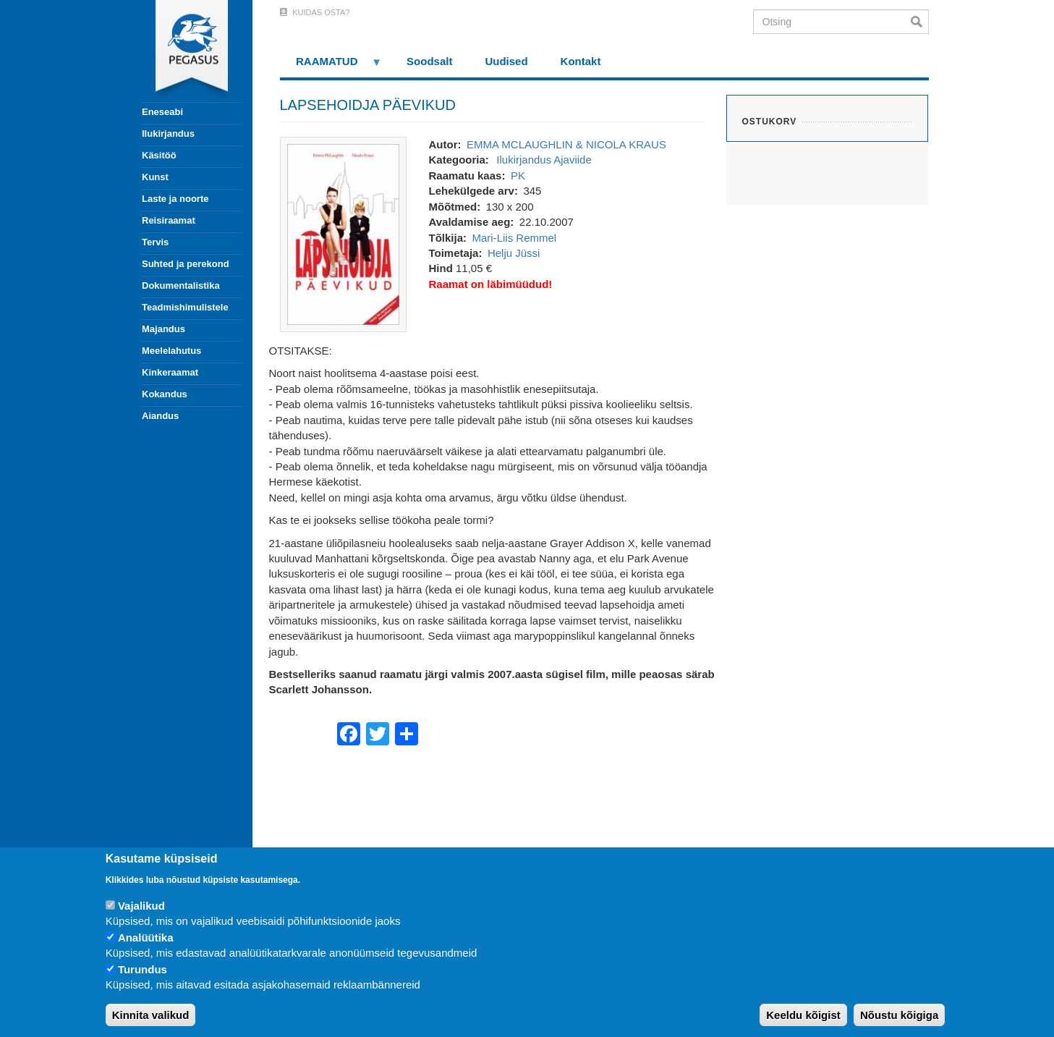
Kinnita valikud (151, 1015)
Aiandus (160, 415)
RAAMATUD (331, 66)
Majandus (163, 328)
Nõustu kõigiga (899, 1015)
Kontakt (581, 61)
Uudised (506, 61)
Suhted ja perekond (185, 263)
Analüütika (146, 937)
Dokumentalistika (181, 285)
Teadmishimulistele (185, 307)
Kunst (155, 177)
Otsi (920, 22)
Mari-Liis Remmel (514, 238)
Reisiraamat (168, 220)
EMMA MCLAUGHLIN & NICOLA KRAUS (566, 144)
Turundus (142, 969)
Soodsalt (429, 61)
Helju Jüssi (514, 253)
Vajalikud (141, 906)
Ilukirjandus (168, 133)
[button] (343, 233)
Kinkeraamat (170, 372)
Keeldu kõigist (803, 1015)
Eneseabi (162, 111)
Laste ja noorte (175, 198)
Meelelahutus (171, 350)
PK (518, 175)
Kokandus (164, 394)
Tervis (155, 242)
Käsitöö (159, 155)
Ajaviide (572, 159)
